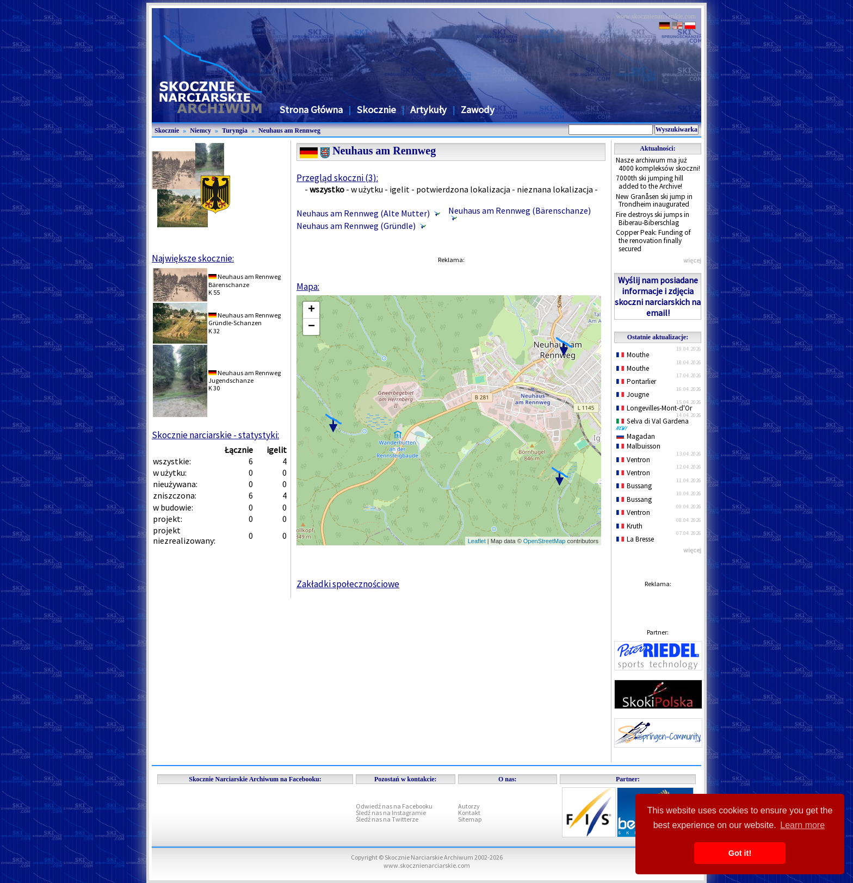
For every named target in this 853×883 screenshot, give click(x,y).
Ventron (633, 459)
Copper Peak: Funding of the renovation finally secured (653, 240)
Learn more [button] (802, 825)
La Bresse (635, 539)
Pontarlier (636, 381)
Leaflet (477, 541)
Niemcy (200, 130)
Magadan (635, 436)
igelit (400, 189)
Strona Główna (311, 109)
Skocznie (376, 109)
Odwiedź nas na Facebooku (394, 806)
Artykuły (428, 109)
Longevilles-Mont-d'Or (654, 408)
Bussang (634, 485)
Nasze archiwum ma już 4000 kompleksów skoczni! (658, 164)
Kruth (629, 526)
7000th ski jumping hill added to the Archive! (649, 182)
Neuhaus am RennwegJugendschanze (244, 376)
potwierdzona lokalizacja (463, 189)
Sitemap (469, 819)
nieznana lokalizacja (555, 189)
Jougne (632, 394)
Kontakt (469, 813)
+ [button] (311, 310)
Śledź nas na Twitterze (387, 819)
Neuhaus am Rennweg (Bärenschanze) (519, 210)
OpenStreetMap (544, 541)
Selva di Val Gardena (654, 423)
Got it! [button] (739, 853)
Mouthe (632, 354)
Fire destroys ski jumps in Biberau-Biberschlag (652, 218)
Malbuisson (638, 446)
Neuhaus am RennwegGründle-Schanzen (244, 319)
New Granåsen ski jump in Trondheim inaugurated (654, 200)
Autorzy (469, 806)
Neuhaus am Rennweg (289, 130)
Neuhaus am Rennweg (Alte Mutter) (363, 213)
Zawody (478, 109)
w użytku (367, 189)
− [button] (311, 327)
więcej (692, 260)
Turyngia (235, 130)
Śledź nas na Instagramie (391, 813)
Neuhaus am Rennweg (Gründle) (356, 225)
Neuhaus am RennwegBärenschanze (244, 280)
